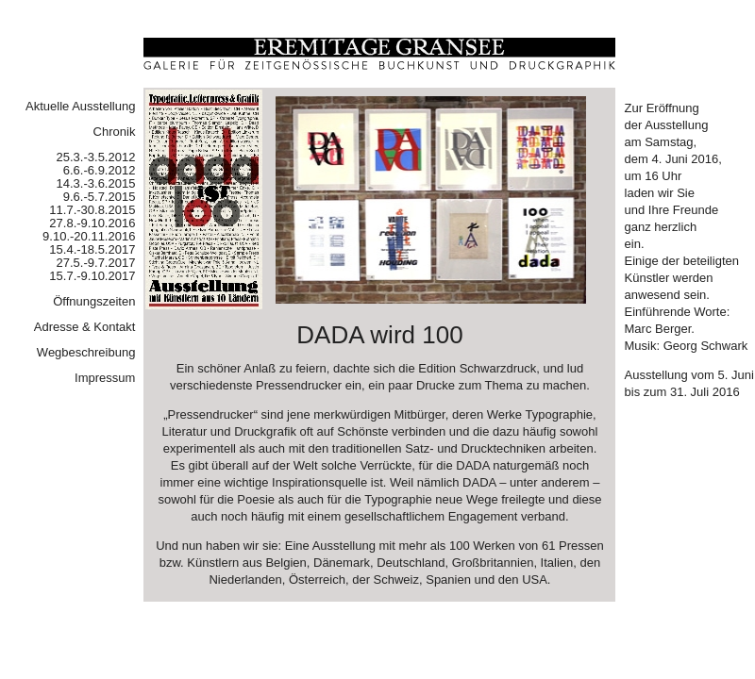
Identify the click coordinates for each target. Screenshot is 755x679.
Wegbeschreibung (86, 352)
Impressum (105, 378)
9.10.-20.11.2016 (88, 236)
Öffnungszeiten (94, 301)
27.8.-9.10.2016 (92, 223)
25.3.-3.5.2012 (96, 157)
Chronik (114, 131)
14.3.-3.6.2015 (96, 183)
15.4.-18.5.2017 (92, 249)
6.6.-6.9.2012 (99, 170)
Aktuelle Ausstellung (80, 106)
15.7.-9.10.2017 (92, 276)
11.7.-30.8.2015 (92, 210)
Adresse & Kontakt (85, 327)
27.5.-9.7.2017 (96, 263)
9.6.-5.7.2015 (99, 197)
